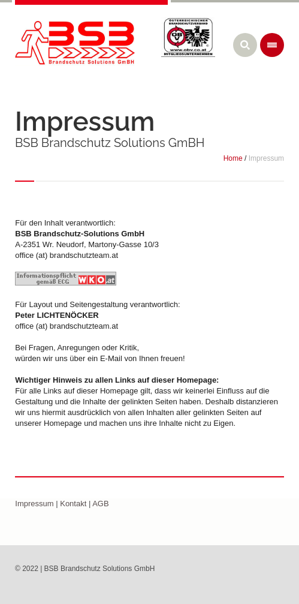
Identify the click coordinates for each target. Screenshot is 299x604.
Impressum (34, 503)
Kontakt (73, 503)
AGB (100, 503)
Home (233, 158)
